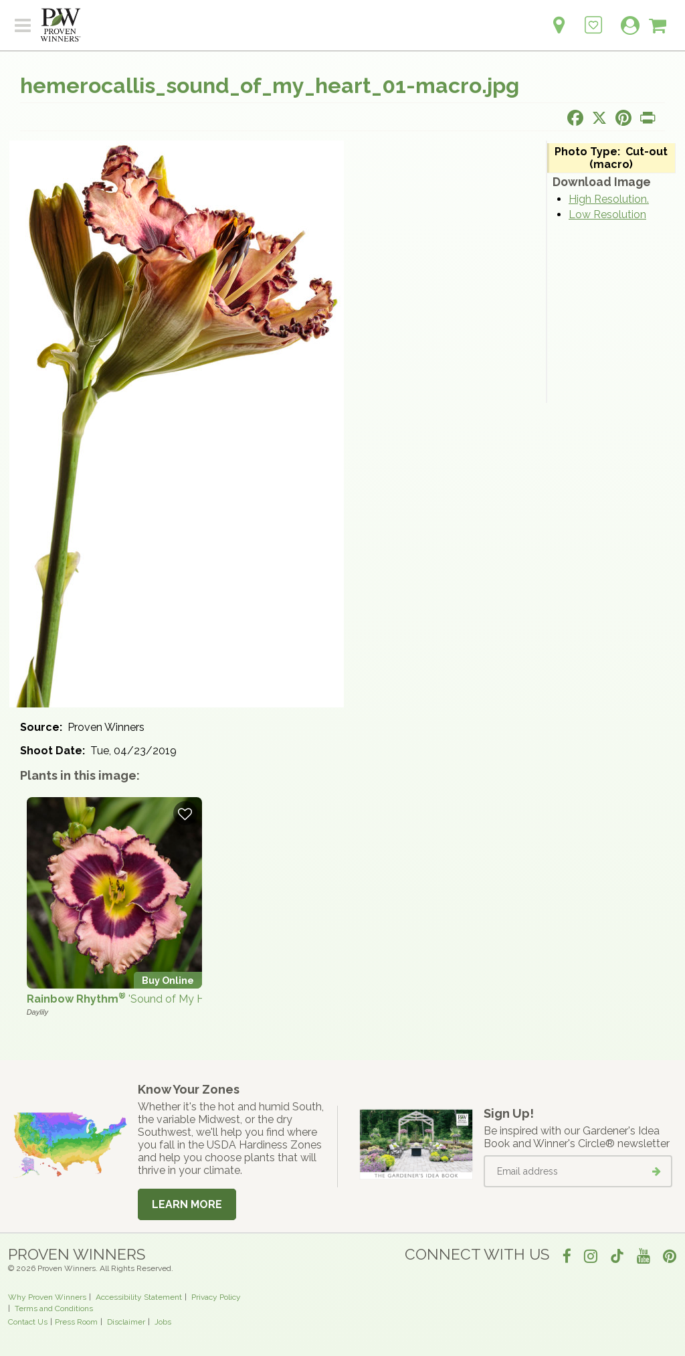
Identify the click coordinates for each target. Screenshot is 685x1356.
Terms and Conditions (54, 1308)
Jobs (163, 1322)
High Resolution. (609, 199)
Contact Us (27, 1322)
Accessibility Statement (139, 1297)
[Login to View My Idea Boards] (593, 17)
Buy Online (168, 980)
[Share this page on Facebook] (575, 118)
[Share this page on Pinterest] (623, 118)
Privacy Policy (216, 1297)
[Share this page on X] (599, 118)
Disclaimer (126, 1322)
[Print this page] (647, 118)
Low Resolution (607, 214)
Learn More (187, 1204)
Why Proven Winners (47, 1297)
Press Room (76, 1322)
